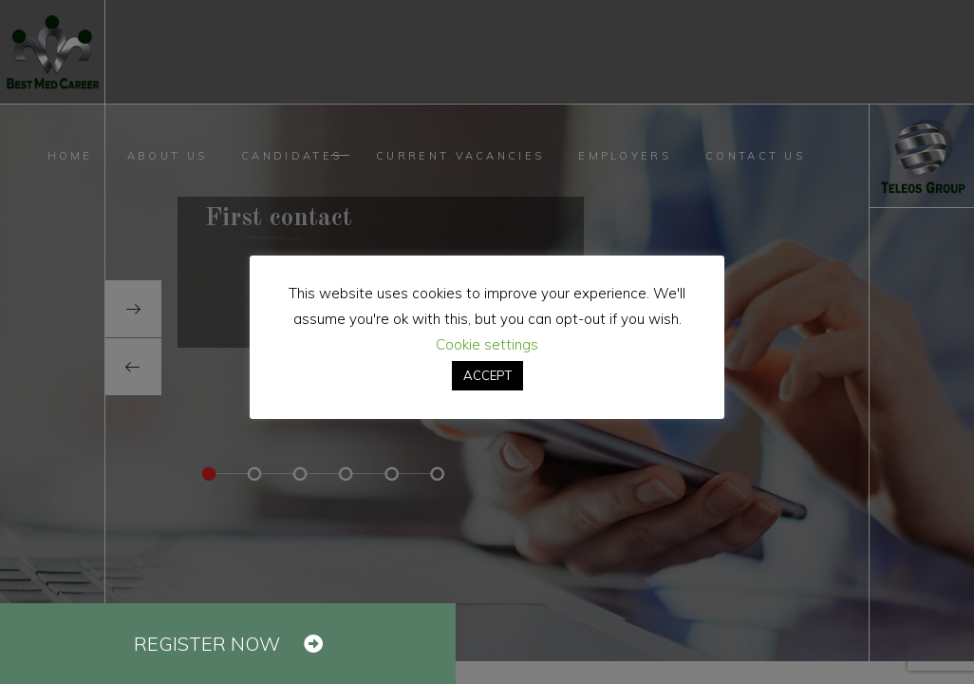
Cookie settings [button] (487, 344)
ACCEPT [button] (487, 375)
